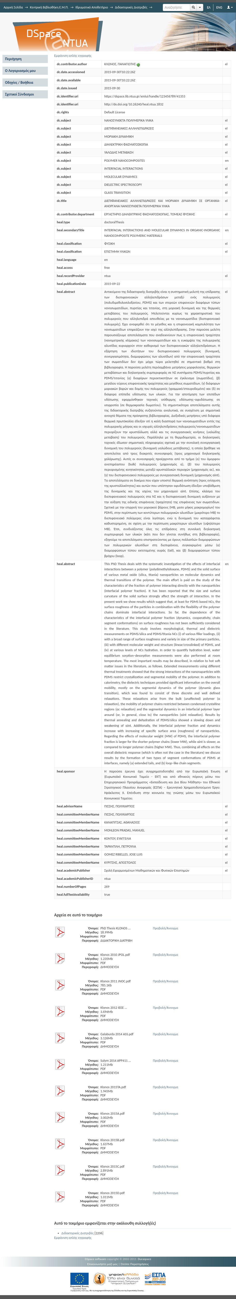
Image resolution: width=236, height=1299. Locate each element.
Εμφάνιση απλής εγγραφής (73, 56)
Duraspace (144, 1259)
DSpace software (95, 1259)
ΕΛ (208, 7)
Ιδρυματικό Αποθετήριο (91, 7)
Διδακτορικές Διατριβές (131, 7)
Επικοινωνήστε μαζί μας (102, 1264)
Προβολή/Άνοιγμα (165, 928)
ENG (219, 7)
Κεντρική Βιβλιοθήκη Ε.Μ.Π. (49, 7)
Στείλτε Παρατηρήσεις (135, 1264)
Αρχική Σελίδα (13, 7)
